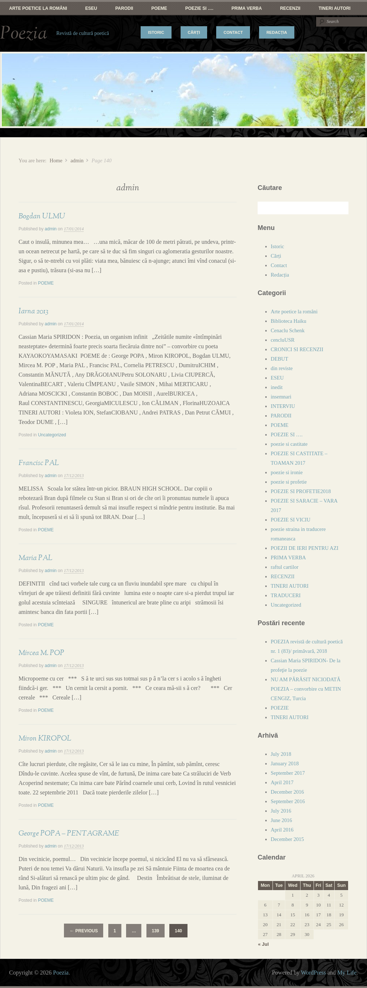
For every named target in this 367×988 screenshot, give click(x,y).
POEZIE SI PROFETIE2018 (301, 491)
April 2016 (282, 830)
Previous (83, 930)
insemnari (281, 397)
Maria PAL (35, 558)
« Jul (263, 944)
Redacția (276, 32)
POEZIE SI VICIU (290, 520)
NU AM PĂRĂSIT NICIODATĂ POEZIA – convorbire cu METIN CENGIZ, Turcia (306, 688)
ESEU (91, 8)
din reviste (282, 368)
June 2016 (281, 820)
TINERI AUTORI (335, 8)
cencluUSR (283, 340)
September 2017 (288, 773)
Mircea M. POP (41, 652)
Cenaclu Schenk (288, 330)
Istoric (156, 32)
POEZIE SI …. (199, 8)
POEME (159, 8)
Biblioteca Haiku (288, 321)
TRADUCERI (286, 595)
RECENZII (290, 8)
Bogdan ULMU (42, 216)
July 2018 (281, 754)
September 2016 (288, 801)
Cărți (194, 32)
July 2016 (281, 811)
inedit (277, 387)
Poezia (23, 33)
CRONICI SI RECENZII (297, 349)
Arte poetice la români (38, 8)
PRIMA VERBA (246, 8)
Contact (233, 32)
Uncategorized (52, 434)
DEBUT (279, 359)
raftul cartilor (284, 567)
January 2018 (285, 763)
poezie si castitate (289, 444)
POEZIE (280, 708)
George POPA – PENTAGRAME (69, 833)
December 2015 (287, 839)
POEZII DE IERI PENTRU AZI (304, 548)
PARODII (124, 8)
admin (77, 160)
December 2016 (287, 792)
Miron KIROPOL (45, 738)
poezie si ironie (287, 472)
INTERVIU (283, 406)
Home (55, 160)
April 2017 (282, 782)
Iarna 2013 (33, 311)
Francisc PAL (39, 463)
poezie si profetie (289, 482)
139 (155, 930)
